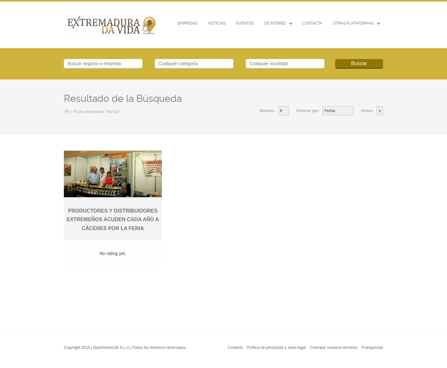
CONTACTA (312, 23)
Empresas (187, 23)
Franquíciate (372, 347)
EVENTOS (245, 23)
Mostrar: (267, 111)
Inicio (67, 111)
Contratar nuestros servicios (334, 347)
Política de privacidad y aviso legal (276, 347)
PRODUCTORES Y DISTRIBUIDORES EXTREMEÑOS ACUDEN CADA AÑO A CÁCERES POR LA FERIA (113, 219)
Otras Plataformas (353, 23)
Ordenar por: (308, 111)
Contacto (235, 347)
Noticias (216, 23)
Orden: (367, 111)
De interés (275, 23)
